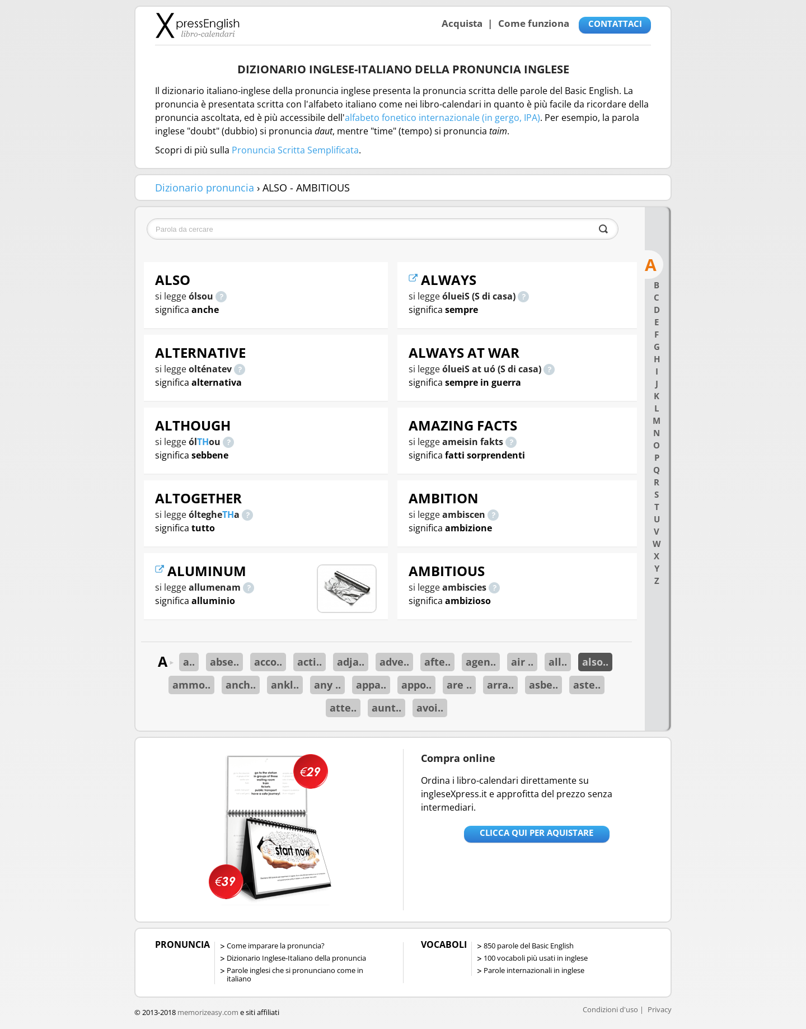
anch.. (241, 684)
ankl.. (285, 684)
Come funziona (533, 23)
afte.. (437, 661)
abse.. (224, 661)
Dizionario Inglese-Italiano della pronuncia (296, 958)
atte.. (343, 707)
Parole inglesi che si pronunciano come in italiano (295, 974)
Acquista (462, 23)
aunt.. (386, 707)
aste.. (587, 684)
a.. (189, 661)
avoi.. (429, 707)
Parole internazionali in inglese (534, 970)
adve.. (394, 661)
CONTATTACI (615, 23)
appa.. (371, 684)
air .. (522, 661)
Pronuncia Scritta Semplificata (295, 150)
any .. (327, 684)
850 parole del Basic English (529, 946)
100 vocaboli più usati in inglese (536, 958)
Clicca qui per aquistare (536, 832)
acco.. (268, 661)
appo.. (416, 684)
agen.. (481, 661)
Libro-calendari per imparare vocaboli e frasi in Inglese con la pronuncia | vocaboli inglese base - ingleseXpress (197, 25)
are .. (459, 684)
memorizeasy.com (207, 1012)
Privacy (660, 1009)
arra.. (500, 684)
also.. (595, 661)
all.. (558, 661)
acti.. (309, 661)
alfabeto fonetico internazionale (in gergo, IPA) (442, 117)
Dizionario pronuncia (204, 187)
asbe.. (543, 684)
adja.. (350, 661)
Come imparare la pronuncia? (276, 946)
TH (203, 442)
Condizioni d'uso (610, 1009)
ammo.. (191, 684)
